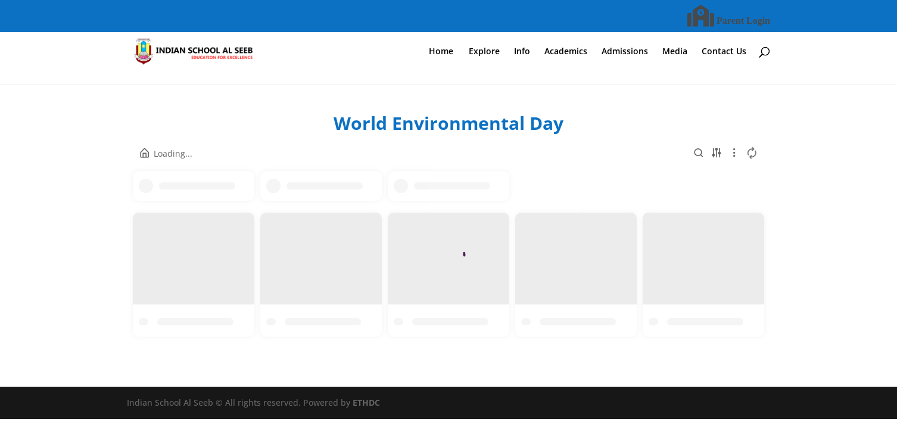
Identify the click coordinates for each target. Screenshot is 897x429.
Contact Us (724, 52)
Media (674, 52)
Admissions (625, 52)
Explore (484, 52)
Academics (565, 52)
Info (522, 52)
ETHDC (366, 402)
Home (441, 52)
